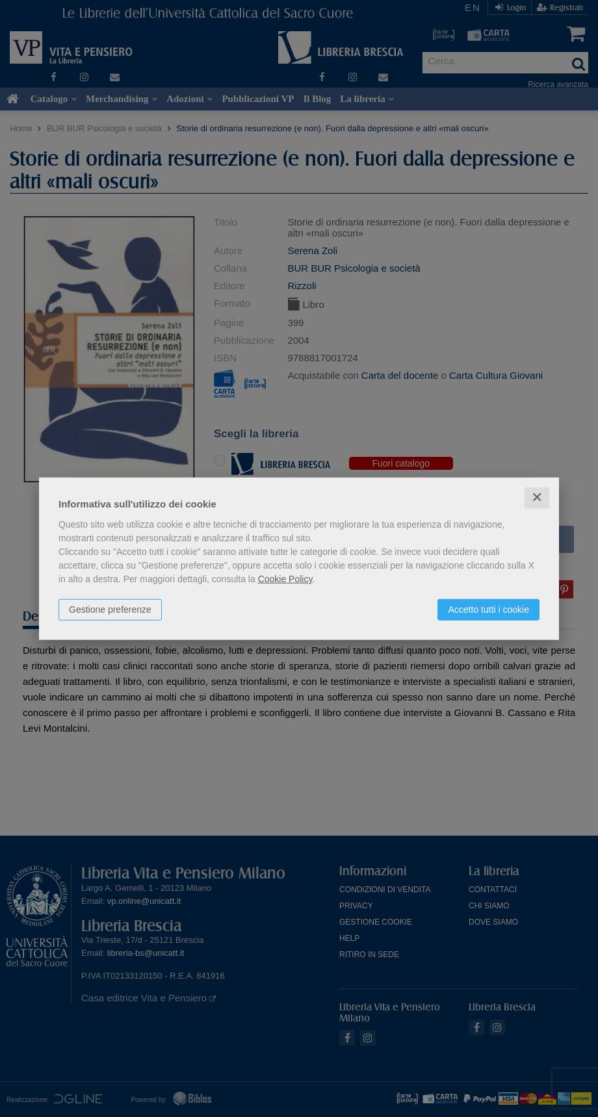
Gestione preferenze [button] (110, 609)
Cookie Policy (285, 579)
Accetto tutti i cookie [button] (488, 609)
